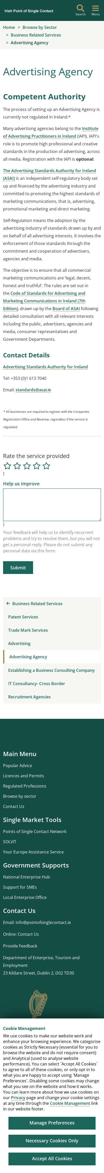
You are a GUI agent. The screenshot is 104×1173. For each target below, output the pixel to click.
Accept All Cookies (52, 1158)
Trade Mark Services (28, 630)
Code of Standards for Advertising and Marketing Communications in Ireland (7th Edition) (44, 300)
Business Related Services (34, 603)
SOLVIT (9, 841)
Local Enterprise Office (25, 897)
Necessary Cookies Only (52, 1140)
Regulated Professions (24, 786)
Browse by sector (19, 796)
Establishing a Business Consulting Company (51, 670)
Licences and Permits (23, 776)
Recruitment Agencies (29, 697)
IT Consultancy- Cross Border (36, 683)
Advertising (19, 643)
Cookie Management (70, 1103)
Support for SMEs (20, 887)
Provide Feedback (20, 946)
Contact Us (13, 806)
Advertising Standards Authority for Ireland (45, 367)
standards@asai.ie (33, 390)
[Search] (80, 10)
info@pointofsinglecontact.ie (43, 922)
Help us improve (21, 483)
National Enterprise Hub (26, 877)
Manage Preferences (52, 1123)
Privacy (18, 1097)
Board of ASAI (66, 308)
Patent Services (23, 617)
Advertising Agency (28, 657)
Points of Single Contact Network (34, 831)
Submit (18, 568)
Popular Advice (17, 765)
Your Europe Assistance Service (33, 852)
